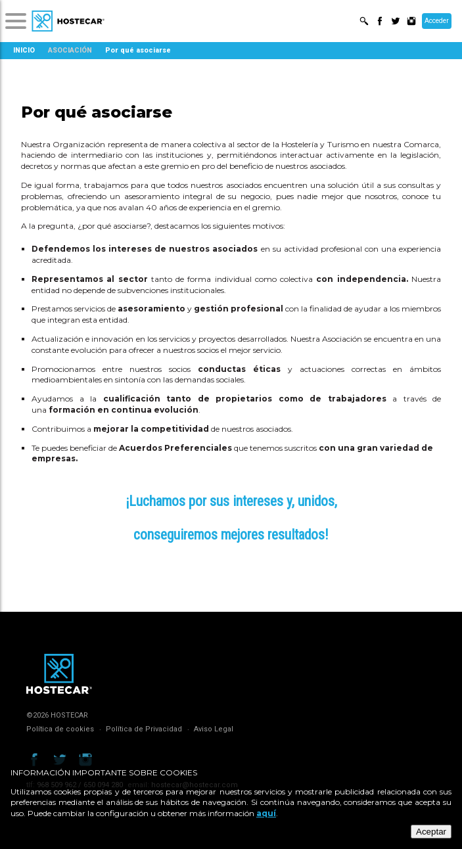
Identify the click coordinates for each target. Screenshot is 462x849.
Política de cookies (60, 729)
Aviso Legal (213, 729)
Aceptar (431, 832)
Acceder (437, 20)
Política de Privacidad (144, 729)
